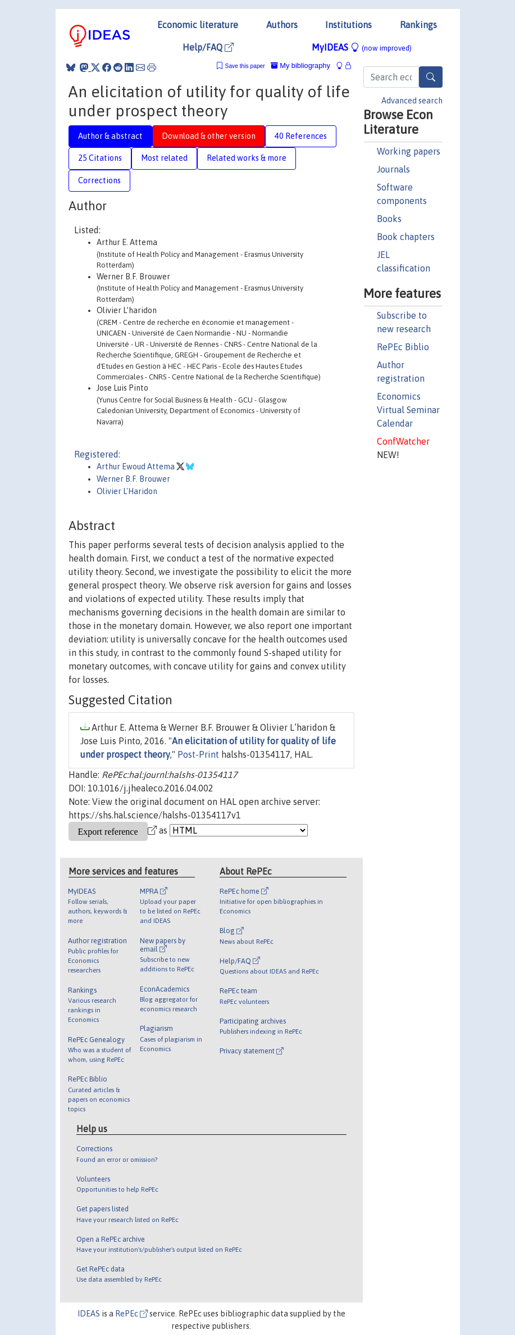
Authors (282, 25)
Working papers (408, 151)
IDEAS (89, 1313)
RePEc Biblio (403, 347)
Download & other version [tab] (209, 136)
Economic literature (197, 25)
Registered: (97, 454)
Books (389, 219)
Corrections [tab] (99, 180)
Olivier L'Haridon (127, 491)
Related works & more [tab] (246, 157)
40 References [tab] (301, 136)
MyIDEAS (362, 47)
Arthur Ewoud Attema (136, 466)
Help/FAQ (208, 47)
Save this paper (245, 66)
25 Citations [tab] (100, 157)
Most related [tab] (164, 157)
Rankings (418, 25)
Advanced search (412, 100)
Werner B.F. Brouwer (133, 478)
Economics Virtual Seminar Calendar (408, 409)
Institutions (348, 25)
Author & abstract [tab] (110, 136)
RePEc (131, 1313)
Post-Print (198, 754)
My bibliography (300, 65)
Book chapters (406, 237)
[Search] (431, 77)
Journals (393, 169)
